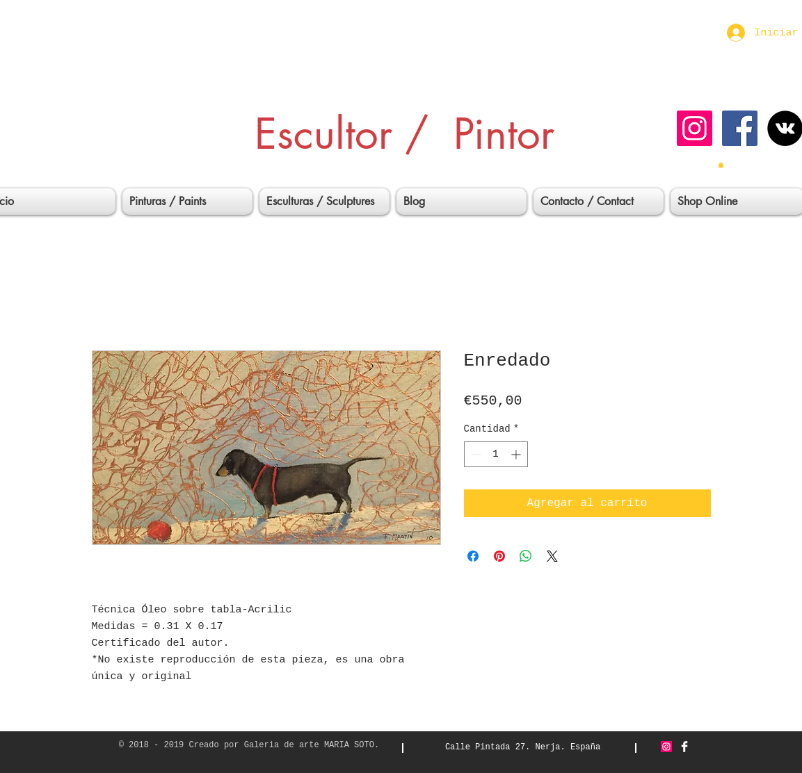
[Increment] (517, 454)
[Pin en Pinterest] (499, 556)
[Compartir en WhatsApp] (526, 556)
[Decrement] (474, 454)
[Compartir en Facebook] (473, 556)
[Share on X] (552, 556)
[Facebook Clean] (684, 746)
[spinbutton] (495, 454)
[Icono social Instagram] (694, 128)
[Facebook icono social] (739, 128)
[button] (721, 165)
